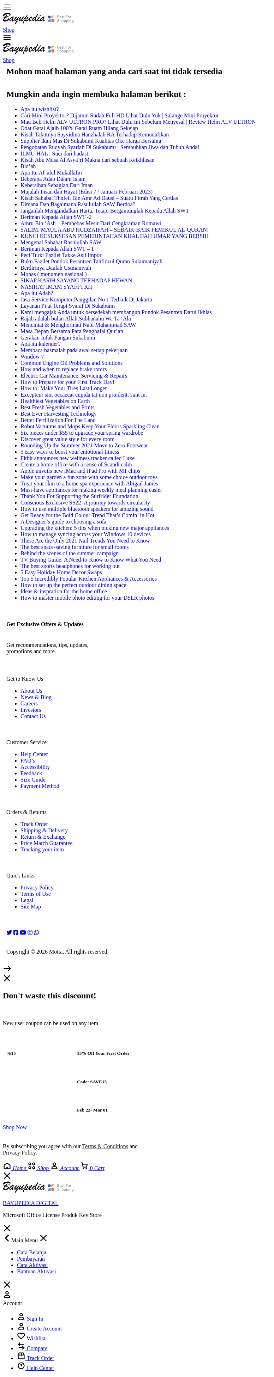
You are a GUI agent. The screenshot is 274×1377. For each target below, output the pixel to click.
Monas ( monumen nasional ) (53, 274)
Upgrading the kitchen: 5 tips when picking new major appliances (94, 528)
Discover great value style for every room (67, 439)
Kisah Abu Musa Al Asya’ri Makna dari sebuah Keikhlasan (87, 160)
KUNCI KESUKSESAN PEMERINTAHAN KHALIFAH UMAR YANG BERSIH (114, 236)
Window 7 (32, 357)
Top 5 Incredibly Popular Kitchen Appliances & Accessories (88, 579)
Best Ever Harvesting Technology (58, 414)
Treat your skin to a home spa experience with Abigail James (89, 483)
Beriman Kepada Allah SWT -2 (55, 217)
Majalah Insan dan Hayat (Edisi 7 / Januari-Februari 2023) (86, 192)
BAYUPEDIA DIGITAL (31, 1203)
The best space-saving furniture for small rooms (74, 547)
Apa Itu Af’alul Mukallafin (51, 173)
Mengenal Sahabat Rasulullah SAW (60, 242)
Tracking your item (42, 849)
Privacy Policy (37, 888)
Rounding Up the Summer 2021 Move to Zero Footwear (84, 445)
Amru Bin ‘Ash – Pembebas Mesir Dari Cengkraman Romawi (90, 223)
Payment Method (39, 786)
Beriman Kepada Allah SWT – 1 (57, 249)
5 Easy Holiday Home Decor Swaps (61, 572)
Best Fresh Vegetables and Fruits (57, 407)
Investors (30, 710)
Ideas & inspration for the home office (63, 591)
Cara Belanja (31, 1252)
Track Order (34, 824)
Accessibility (35, 767)
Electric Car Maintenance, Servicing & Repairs (73, 376)
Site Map (30, 907)
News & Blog (36, 697)
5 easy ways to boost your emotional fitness (69, 452)
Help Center (34, 754)
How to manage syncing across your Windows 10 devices (85, 534)
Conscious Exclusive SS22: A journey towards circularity (85, 503)
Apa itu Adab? (36, 293)
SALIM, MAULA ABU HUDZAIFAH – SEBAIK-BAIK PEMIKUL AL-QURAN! (114, 230)
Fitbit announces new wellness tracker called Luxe (77, 458)
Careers (29, 703)
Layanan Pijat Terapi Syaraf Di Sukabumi (67, 306)
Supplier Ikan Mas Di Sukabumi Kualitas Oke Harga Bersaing (90, 141)
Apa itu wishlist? (39, 109)
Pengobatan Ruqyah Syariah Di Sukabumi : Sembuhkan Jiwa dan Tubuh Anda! (109, 147)
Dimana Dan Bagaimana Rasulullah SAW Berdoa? (77, 204)
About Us (31, 691)
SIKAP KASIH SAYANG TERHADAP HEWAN (76, 280)
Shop (8, 30)
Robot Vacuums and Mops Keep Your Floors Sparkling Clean (90, 426)
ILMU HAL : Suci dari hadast (54, 154)
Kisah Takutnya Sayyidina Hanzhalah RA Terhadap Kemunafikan (94, 134)
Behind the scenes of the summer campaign (69, 553)
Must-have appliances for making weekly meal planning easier (91, 490)
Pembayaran (31, 1259)
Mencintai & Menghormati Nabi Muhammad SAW (78, 325)
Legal (26, 900)
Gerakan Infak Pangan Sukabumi (57, 338)
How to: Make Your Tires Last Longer (63, 388)
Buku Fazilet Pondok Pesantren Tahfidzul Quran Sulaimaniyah (91, 261)
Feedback (31, 773)
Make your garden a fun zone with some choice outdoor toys (88, 477)
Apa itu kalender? (40, 344)
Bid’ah (28, 166)
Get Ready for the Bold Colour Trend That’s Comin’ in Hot (87, 515)
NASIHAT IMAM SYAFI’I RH (56, 287)
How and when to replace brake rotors (63, 369)
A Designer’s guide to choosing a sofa (63, 522)
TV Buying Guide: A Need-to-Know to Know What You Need (90, 560)
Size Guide (33, 780)
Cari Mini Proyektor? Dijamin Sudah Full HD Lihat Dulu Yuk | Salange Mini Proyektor (119, 115)
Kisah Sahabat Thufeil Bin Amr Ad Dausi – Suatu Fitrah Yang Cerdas (99, 198)
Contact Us (33, 716)
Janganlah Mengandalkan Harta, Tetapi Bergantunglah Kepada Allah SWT (104, 211)
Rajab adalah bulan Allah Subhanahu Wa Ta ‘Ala (75, 319)
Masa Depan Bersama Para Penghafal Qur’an (71, 331)
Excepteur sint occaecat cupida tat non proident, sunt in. (83, 395)
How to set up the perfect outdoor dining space (73, 585)
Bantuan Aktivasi (36, 1271)
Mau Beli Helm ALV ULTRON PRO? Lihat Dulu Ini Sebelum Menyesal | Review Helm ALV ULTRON (138, 122)
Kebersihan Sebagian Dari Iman (56, 185)
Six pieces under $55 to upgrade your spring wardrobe (81, 433)
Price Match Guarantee (46, 843)
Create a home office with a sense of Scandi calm (76, 464)
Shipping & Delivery (44, 830)
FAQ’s (27, 761)
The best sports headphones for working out (70, 566)
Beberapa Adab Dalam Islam (52, 179)
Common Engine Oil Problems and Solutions (71, 363)
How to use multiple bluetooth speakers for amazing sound (87, 509)
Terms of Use (35, 894)
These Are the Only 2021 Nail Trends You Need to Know (85, 541)
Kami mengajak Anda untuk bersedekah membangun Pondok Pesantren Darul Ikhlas (116, 312)
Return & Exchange (42, 837)
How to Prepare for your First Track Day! (67, 382)
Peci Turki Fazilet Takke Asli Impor (60, 255)
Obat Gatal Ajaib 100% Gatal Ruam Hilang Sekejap (79, 128)
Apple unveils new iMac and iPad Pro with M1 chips (80, 471)
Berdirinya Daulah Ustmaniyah (55, 268)
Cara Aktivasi (32, 1265)
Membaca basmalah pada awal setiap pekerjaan (73, 350)
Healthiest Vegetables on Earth (55, 401)
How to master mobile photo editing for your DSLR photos (87, 598)
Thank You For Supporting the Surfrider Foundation (79, 496)
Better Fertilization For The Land (58, 420)
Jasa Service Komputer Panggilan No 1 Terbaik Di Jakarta (86, 299)
